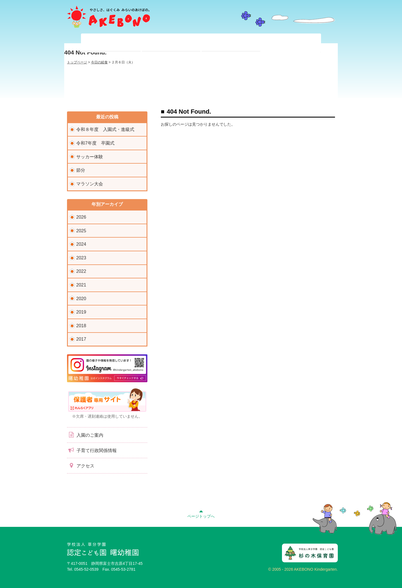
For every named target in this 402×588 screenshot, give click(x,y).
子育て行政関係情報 (92, 450)
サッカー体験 (89, 156)
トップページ (77, 62)
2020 (81, 298)
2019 (81, 312)
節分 (80, 170)
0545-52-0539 (86, 569)
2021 (81, 285)
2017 (81, 339)
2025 (81, 230)
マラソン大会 (89, 183)
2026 (81, 217)
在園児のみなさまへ (171, 43)
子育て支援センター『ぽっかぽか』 (290, 43)
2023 (81, 257)
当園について (111, 43)
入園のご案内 (85, 435)
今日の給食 (99, 62)
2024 (81, 244)
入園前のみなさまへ (231, 43)
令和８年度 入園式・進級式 (105, 129)
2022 (81, 271)
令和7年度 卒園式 (95, 143)
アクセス (80, 465)
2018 (81, 325)
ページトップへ (201, 513)
